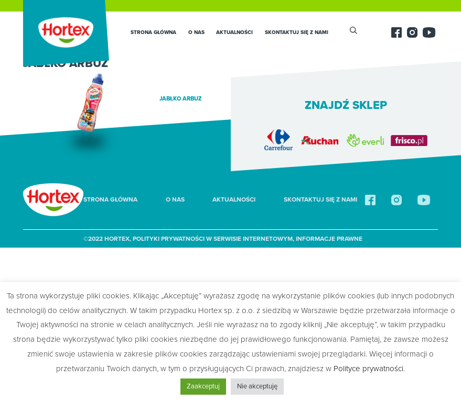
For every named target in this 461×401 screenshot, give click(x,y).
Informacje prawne (329, 238)
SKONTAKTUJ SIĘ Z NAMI (296, 32)
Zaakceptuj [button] (203, 386)
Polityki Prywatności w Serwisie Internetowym (213, 238)
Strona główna (153, 32)
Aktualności (234, 32)
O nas (196, 32)
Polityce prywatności (368, 368)
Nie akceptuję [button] (257, 386)
